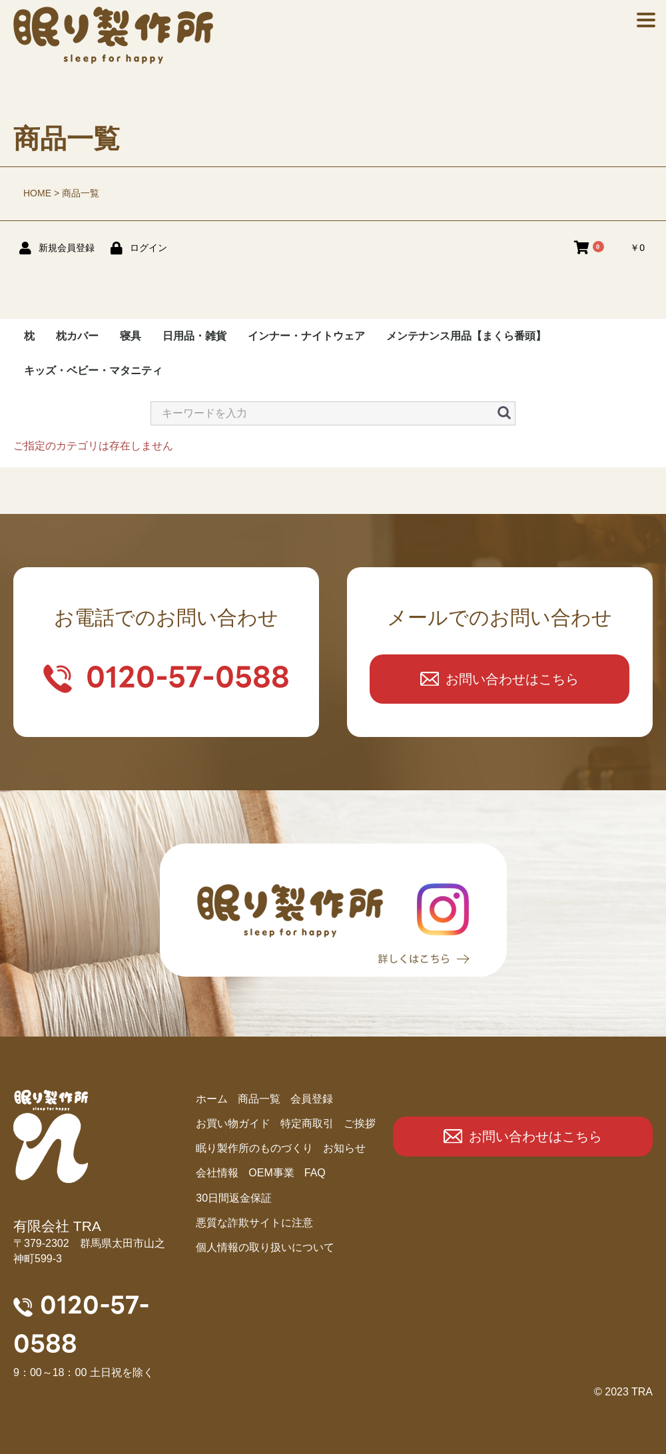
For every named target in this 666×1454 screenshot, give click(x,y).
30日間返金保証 (234, 1198)
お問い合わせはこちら (512, 679)
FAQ (315, 1172)
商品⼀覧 (259, 1098)
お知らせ (344, 1148)
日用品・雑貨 (194, 336)
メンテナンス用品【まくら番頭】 (466, 336)
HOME (37, 193)
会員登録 (311, 1098)
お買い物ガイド (233, 1123)
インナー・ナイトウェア (306, 336)
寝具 (130, 336)
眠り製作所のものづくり (254, 1148)
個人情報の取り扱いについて (265, 1247)
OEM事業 (271, 1172)
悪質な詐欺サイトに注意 (254, 1222)
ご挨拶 (360, 1123)
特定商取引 (307, 1123)
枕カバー (77, 336)
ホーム (212, 1098)
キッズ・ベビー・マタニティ (93, 370)
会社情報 (217, 1172)
